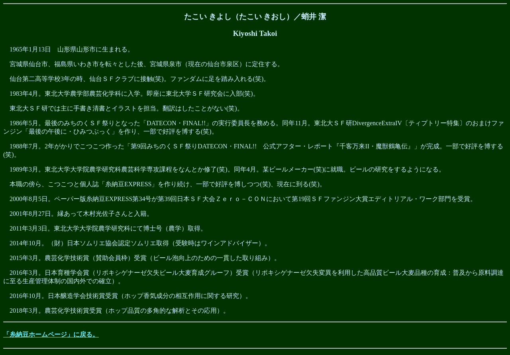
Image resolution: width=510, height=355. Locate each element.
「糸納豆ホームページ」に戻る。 (51, 334)
